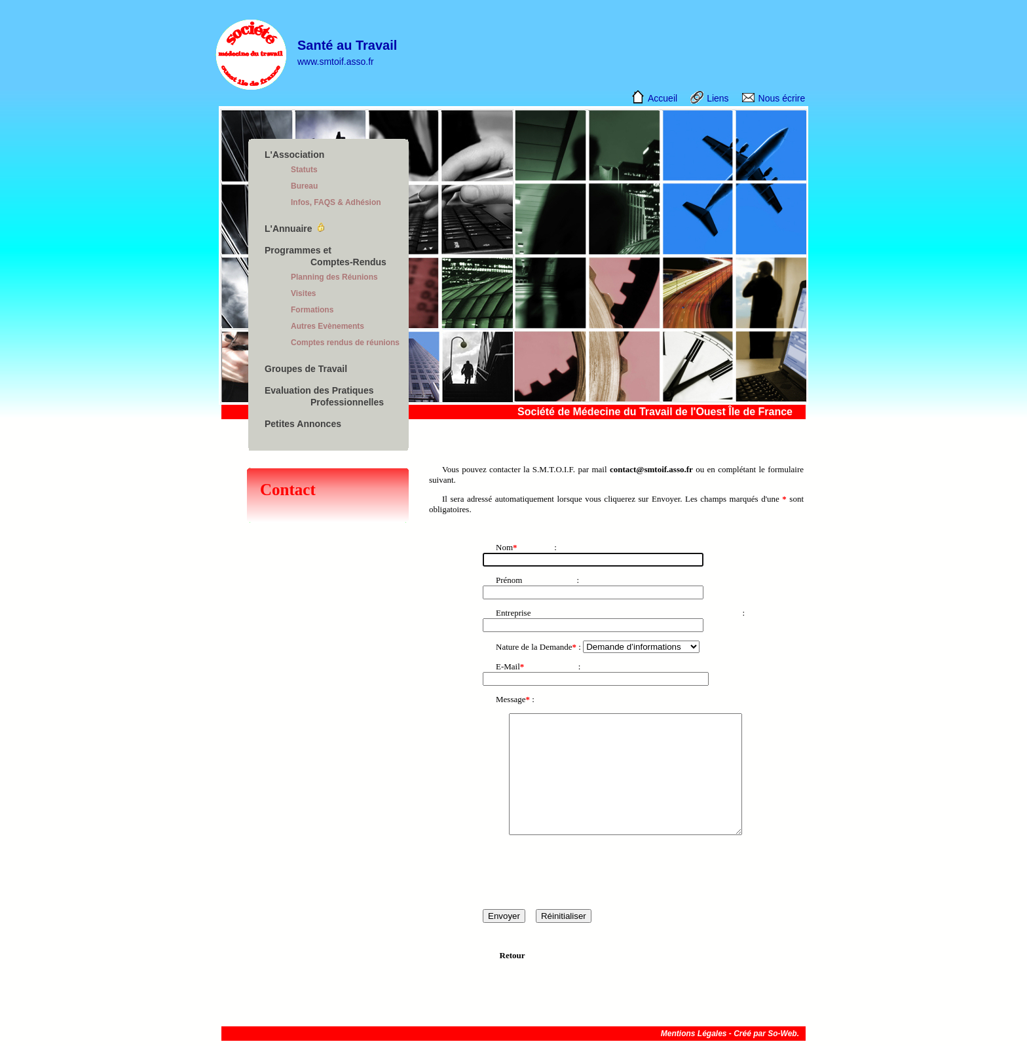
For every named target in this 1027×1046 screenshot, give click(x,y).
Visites (303, 293)
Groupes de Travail (306, 369)
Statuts (304, 169)
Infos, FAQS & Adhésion (336, 202)
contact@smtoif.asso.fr (651, 469)
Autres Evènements (327, 326)
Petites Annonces (303, 424)
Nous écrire (782, 98)
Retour (512, 955)
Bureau (304, 186)
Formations (312, 309)
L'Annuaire (288, 228)
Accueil (662, 98)
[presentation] (582, 871)
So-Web (782, 1033)
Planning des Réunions (334, 277)
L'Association (294, 154)
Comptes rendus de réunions (345, 342)
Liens (717, 98)
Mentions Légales (694, 1033)
